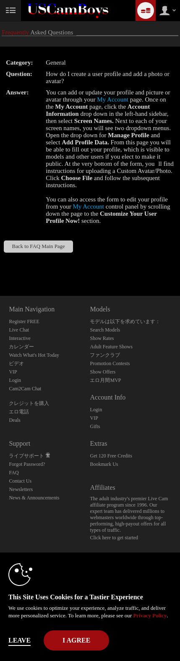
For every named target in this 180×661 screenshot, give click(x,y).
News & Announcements (34, 498)
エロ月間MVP (105, 380)
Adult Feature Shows (111, 347)
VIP (13, 372)
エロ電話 (19, 412)
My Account (112, 99)
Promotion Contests (110, 363)
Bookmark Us (104, 464)
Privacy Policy (150, 615)
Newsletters (21, 489)
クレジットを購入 (29, 403)
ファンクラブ (105, 355)
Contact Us (20, 481)
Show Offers (102, 372)
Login (15, 380)
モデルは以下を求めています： (125, 321)
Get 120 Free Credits (111, 456)
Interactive (19, 338)
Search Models (105, 330)
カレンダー (21, 347)
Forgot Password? (27, 464)
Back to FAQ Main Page (38, 246)
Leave (19, 640)
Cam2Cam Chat (25, 389)
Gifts (95, 426)
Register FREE (24, 321)
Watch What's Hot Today (34, 355)
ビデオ (16, 363)
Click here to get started (114, 538)
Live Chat (19, 330)
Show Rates (102, 338)
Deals (14, 420)
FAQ (13, 473)
